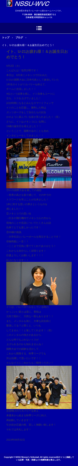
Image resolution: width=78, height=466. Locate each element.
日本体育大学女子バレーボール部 (39, 3)
